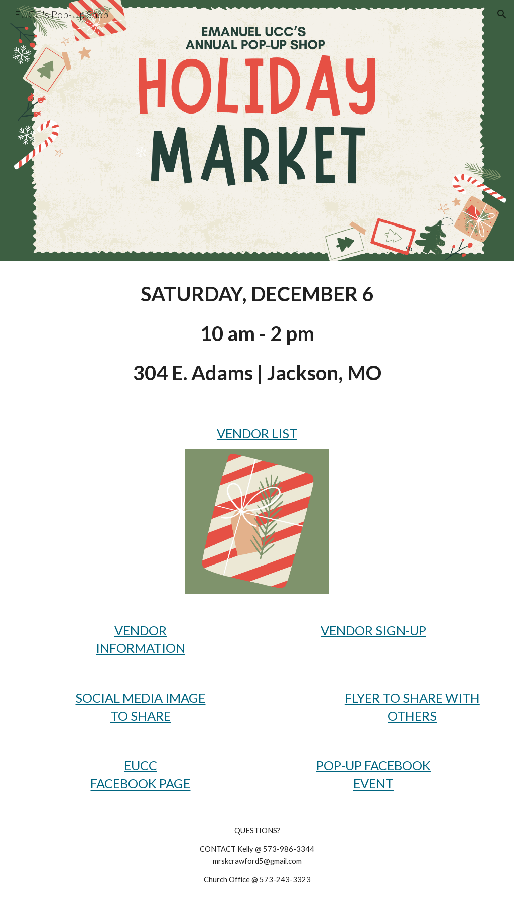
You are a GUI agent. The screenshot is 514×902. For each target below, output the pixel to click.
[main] (257, 333)
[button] (502, 14)
